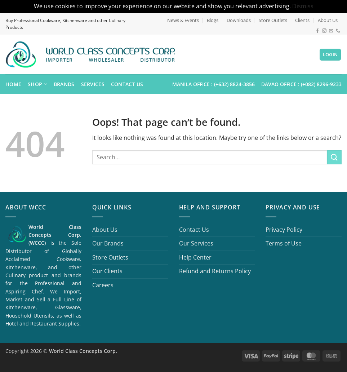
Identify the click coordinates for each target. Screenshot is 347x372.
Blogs (212, 20)
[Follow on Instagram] (324, 31)
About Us (328, 20)
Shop (37, 84)
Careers (103, 285)
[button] (330, 55)
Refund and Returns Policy (215, 271)
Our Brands (108, 243)
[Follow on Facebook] (317, 31)
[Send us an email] (331, 31)
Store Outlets (273, 20)
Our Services (196, 243)
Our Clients (107, 271)
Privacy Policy (284, 230)
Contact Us (127, 84)
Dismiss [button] (302, 6)
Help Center (195, 257)
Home (13, 84)
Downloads (239, 20)
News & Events (183, 20)
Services (92, 84)
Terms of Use (284, 243)
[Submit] (334, 157)
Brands (64, 84)
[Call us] (338, 31)
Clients (302, 20)
